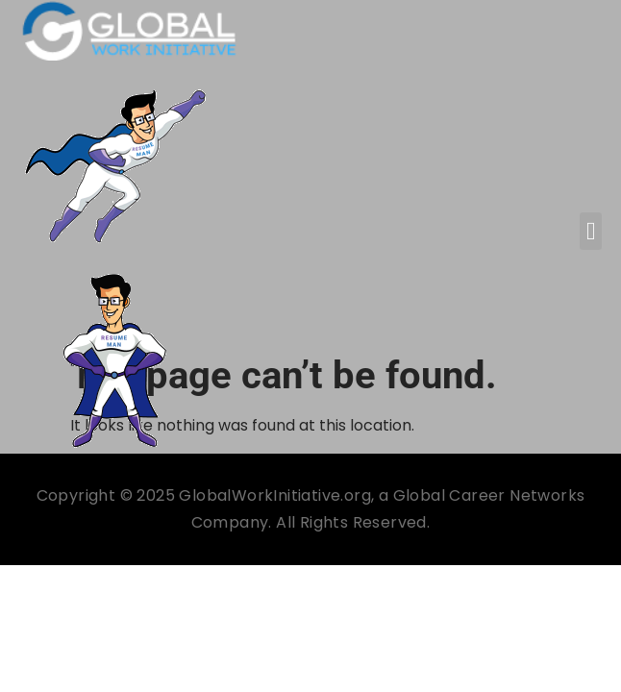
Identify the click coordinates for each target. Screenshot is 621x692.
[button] (591, 231)
